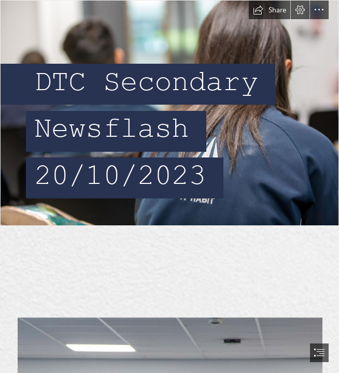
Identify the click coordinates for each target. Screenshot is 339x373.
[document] (169, 186)
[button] (269, 10)
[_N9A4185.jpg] (169, 113)
